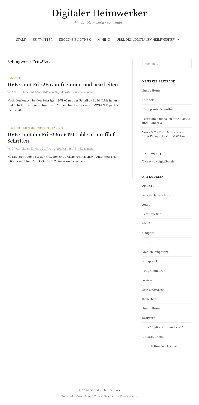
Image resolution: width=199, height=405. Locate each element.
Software (148, 318)
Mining (103, 40)
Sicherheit (149, 299)
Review (147, 280)
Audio (146, 204)
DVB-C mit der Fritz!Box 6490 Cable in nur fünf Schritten (61, 137)
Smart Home (151, 90)
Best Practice (151, 214)
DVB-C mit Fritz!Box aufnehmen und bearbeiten (62, 85)
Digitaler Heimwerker (99, 13)
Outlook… (149, 100)
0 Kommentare (84, 92)
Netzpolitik (150, 261)
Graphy (109, 396)
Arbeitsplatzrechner (156, 195)
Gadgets (13, 78)
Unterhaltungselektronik (43, 128)
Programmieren (153, 270)
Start (21, 40)
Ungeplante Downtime (158, 109)
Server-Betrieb (153, 289)
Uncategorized (153, 336)
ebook (146, 223)
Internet (148, 242)
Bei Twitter (42, 40)
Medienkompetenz (155, 252)
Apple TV (148, 185)
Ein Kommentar (85, 148)
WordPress (84, 396)
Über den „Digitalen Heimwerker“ (146, 40)
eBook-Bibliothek (75, 40)
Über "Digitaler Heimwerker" (162, 327)
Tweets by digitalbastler (159, 161)
